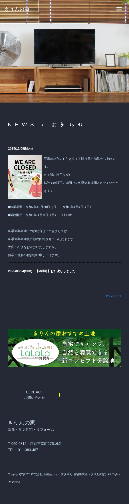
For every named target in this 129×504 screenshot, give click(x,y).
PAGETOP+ (113, 296)
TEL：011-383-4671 (24, 450)
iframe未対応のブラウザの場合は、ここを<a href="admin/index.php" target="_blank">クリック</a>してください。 (64, 210)
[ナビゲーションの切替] (119, 9)
